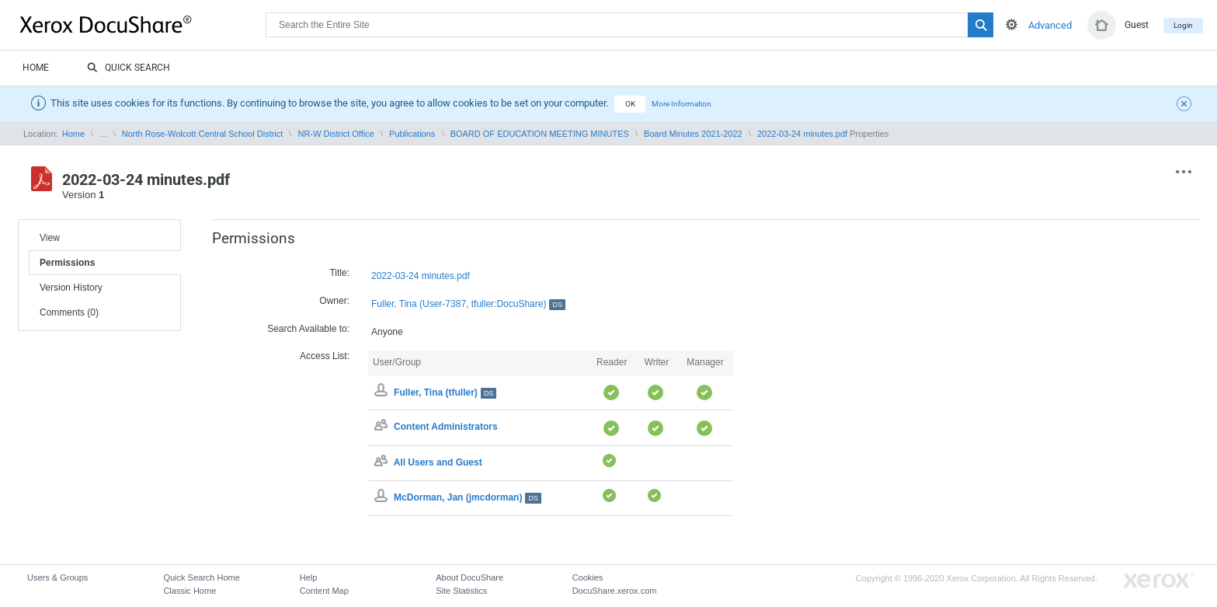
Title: (339, 272)
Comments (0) (69, 312)
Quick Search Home (201, 577)
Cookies (587, 577)
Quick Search (128, 68)
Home (36, 67)
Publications (412, 133)
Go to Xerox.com (1159, 581)
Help (309, 577)
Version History (71, 287)
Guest (1137, 24)
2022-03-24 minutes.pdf (802, 133)
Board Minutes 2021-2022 (693, 133)
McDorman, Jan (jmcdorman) (467, 497)
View (50, 237)
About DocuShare (469, 577)
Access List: (324, 356)
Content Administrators (446, 427)
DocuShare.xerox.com (614, 590)
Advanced (1050, 25)
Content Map (324, 590)
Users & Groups (57, 577)
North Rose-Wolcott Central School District (202, 133)
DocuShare (143, 24)
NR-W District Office (336, 133)
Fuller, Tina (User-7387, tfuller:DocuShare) (468, 304)
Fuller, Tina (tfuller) (445, 392)
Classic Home (189, 590)
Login (1183, 25)
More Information (681, 103)
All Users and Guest (438, 462)
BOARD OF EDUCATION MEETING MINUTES (539, 133)
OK (630, 103)
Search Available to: (308, 328)
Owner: (334, 300)
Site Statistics (461, 590)
